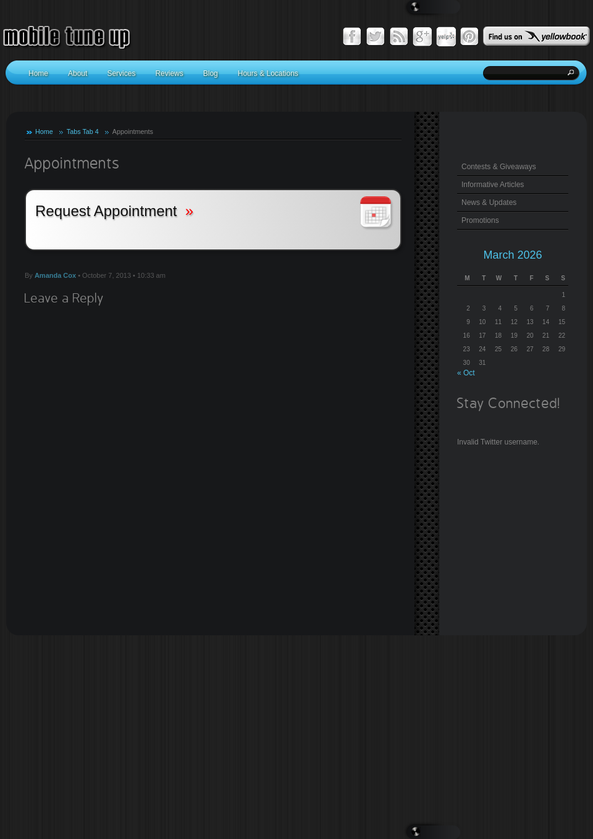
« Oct (466, 373)
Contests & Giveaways (498, 166)
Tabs (74, 131)
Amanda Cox (55, 275)
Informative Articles (492, 184)
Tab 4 (90, 131)
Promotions (480, 220)
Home (44, 131)
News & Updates (488, 202)
